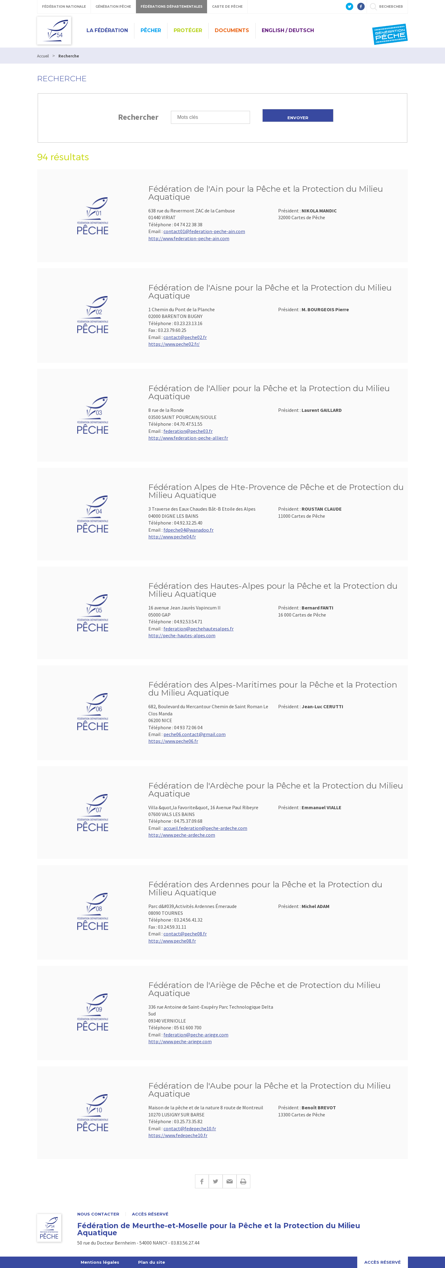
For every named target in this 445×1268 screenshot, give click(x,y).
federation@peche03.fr (188, 431)
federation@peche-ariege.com (195, 1035)
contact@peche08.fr (185, 934)
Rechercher (138, 117)
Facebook (202, 1181)
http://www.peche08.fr (172, 941)
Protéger (188, 30)
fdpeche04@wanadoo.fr (188, 530)
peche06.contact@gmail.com (194, 734)
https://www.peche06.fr (173, 741)
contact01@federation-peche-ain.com (204, 231)
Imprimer (243, 1181)
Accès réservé (150, 1214)
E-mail (229, 1181)
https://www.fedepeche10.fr (177, 1135)
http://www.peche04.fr (172, 537)
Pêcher (151, 30)
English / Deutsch (288, 30)
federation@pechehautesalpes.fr (198, 629)
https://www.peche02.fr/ (174, 344)
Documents (232, 30)
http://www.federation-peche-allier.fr (188, 438)
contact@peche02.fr (185, 337)
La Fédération (107, 30)
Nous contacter (98, 1214)
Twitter (215, 1181)
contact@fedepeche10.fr (189, 1128)
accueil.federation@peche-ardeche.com (205, 828)
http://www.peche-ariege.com (180, 1041)
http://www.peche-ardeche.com (181, 835)
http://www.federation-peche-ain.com (188, 238)
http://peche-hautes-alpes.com (181, 635)
